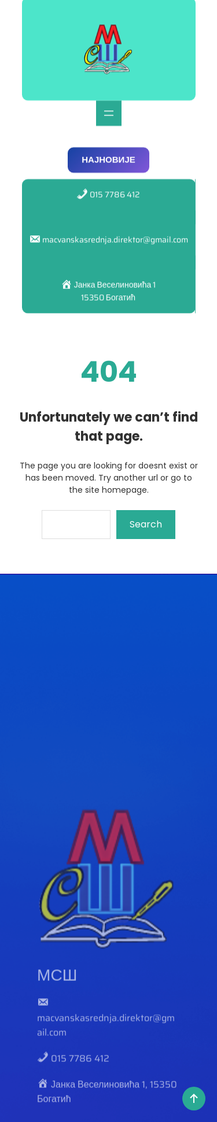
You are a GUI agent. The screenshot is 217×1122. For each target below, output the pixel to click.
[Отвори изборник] (109, 106)
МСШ (57, 1074)
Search (146, 524)
